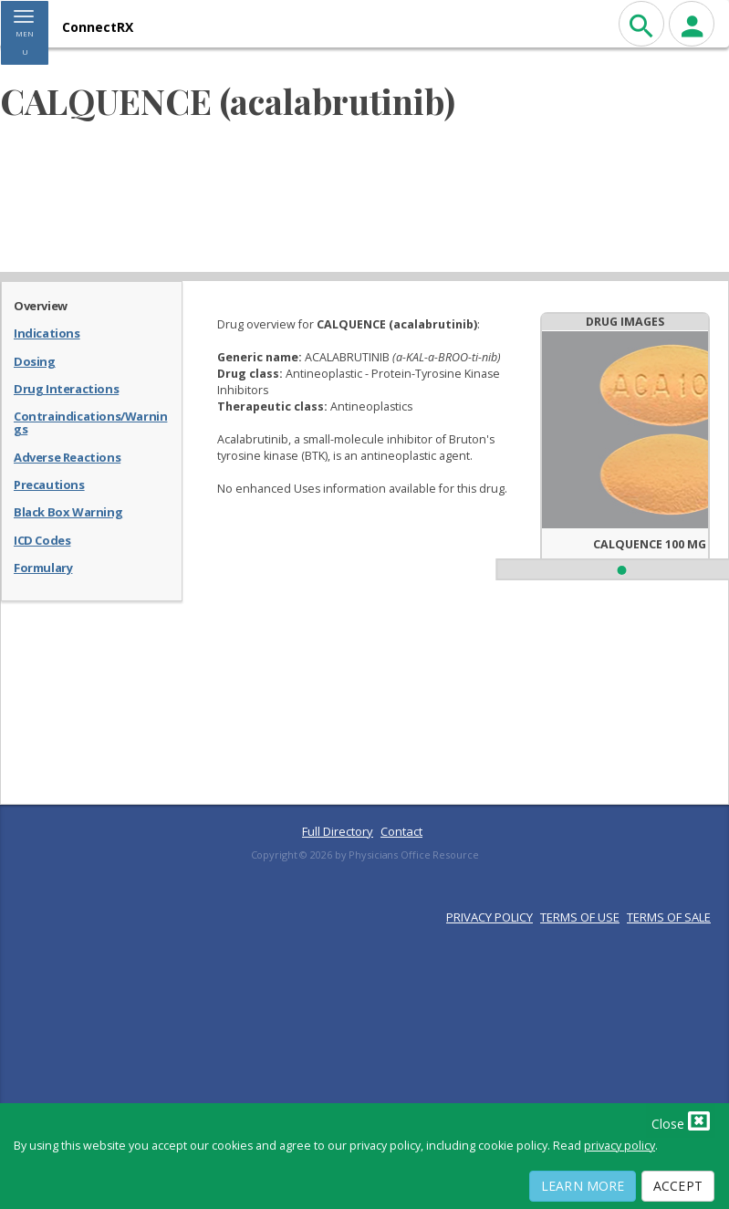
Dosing (35, 360)
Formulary (43, 566)
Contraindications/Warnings (90, 422)
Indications (47, 332)
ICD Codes (42, 539)
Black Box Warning (68, 511)
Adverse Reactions (67, 456)
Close (680, 1120)
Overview (41, 304)
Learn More (582, 1185)
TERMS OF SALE (669, 917)
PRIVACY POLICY (489, 917)
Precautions (49, 483)
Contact (401, 831)
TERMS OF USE (580, 917)
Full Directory (337, 831)
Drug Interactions (66, 387)
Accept (678, 1185)
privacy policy (619, 1145)
